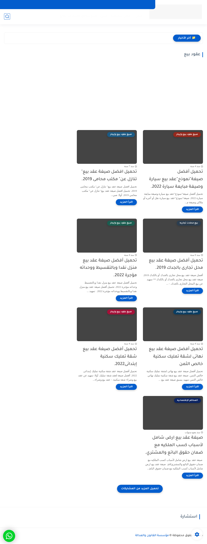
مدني (103, 16)
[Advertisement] (140, 93)
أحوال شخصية (121, 16)
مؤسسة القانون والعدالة (152, 535)
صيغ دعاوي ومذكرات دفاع (78, 16)
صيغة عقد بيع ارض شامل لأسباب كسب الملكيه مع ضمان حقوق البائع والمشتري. (174, 445)
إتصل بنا (118, 4)
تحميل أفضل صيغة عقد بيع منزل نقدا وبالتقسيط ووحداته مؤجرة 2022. (108, 268)
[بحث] (7, 16)
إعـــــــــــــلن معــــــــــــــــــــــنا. (94, 4)
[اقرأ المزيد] (192, 209)
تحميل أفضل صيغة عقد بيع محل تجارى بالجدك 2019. (176, 264)
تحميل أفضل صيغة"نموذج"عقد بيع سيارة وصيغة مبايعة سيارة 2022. (176, 179)
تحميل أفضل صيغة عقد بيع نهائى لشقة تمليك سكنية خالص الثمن (176, 357)
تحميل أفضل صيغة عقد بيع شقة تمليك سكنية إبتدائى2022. (110, 357)
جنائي (138, 16)
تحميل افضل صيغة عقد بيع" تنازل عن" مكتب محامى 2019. (109, 176)
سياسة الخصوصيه (139, 4)
